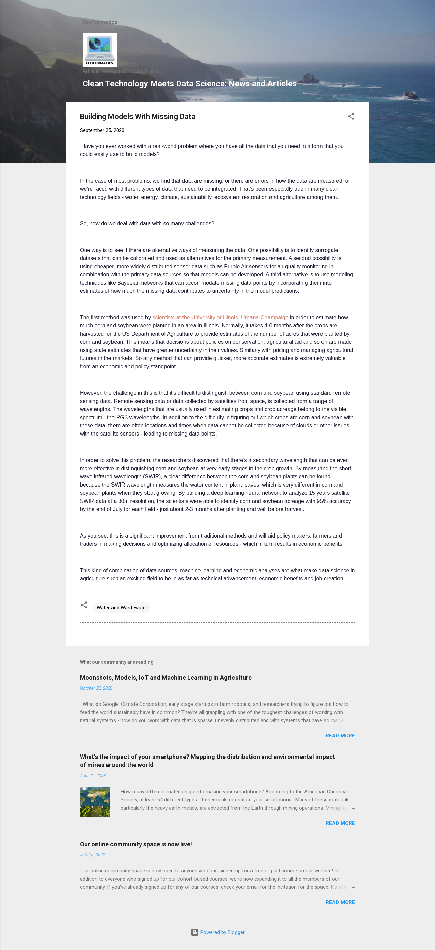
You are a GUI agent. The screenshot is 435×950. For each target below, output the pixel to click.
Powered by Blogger (218, 932)
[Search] (365, 18)
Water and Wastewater (122, 608)
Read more (340, 736)
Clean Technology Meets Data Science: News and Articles (190, 83)
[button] (351, 117)
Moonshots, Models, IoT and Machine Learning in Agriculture (166, 677)
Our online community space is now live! (136, 844)
